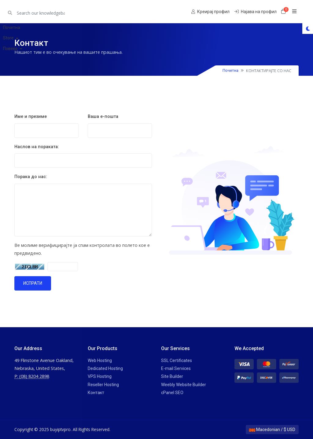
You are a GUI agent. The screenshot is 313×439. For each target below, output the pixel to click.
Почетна (230, 70)
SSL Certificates (176, 360)
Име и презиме (30, 116)
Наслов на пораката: (36, 146)
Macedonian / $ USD (272, 429)
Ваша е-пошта (103, 116)
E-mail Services (176, 368)
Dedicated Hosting (105, 368)
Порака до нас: (30, 176)
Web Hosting (100, 360)
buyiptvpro (30, 11)
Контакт (96, 392)
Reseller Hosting (103, 384)
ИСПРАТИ (32, 283)
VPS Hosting (100, 376)
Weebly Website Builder (183, 384)
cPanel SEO (172, 392)
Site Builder (172, 376)
